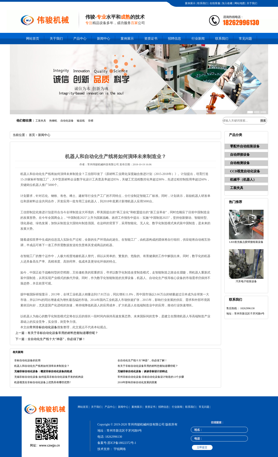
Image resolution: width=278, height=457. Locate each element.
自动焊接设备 (240, 154)
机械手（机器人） (243, 179)
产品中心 (79, 38)
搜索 (263, 120)
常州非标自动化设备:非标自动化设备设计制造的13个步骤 (151, 376)
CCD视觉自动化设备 (245, 171)
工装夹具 (236, 188)
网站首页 (32, 38)
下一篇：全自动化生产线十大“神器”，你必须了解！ (50, 339)
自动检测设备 (240, 163)
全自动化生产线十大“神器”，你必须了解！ (142, 360)
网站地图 (239, 3)
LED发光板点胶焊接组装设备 (246, 241)
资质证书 (150, 38)
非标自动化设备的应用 (27, 360)
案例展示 (189, 3)
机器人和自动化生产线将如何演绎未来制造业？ (41, 365)
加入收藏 (226, 3)
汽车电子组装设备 (246, 281)
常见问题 (245, 38)
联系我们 (202, 3)
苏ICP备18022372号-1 (121, 443)
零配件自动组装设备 (245, 146)
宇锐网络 (120, 449)
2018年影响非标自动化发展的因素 (137, 382)
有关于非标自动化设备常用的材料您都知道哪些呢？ (148, 365)
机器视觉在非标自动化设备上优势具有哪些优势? (42, 382)
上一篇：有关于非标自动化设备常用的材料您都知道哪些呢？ (56, 333)
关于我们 (251, 3)
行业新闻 (198, 38)
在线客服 (214, 3)
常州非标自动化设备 (43, 327)
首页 (32, 135)
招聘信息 (174, 38)
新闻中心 (103, 38)
